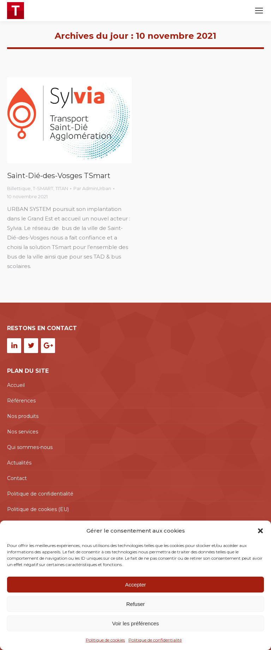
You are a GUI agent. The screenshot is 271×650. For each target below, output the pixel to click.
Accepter (135, 585)
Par (92, 188)
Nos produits (22, 416)
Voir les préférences (135, 623)
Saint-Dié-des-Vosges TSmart (58, 175)
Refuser (135, 604)
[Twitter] (31, 345)
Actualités (19, 463)
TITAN (61, 188)
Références (21, 400)
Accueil (16, 385)
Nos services (22, 432)
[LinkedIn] (14, 345)
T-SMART (43, 188)
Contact (17, 478)
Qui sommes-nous (30, 447)
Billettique (19, 188)
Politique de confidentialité (155, 640)
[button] (260, 530)
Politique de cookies (105, 640)
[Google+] (48, 345)
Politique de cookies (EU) (38, 509)
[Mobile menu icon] (259, 11)
